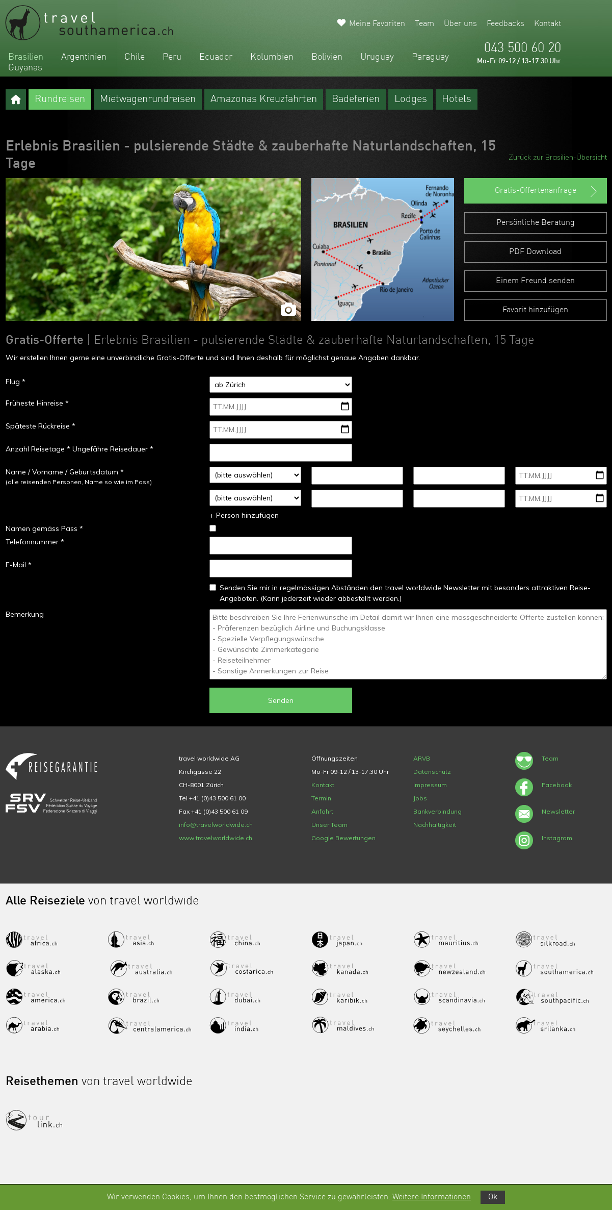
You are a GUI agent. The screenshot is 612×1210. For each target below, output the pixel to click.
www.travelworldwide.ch (215, 838)
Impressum (430, 785)
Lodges (410, 99)
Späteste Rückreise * (40, 426)
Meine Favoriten (377, 24)
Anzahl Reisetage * (38, 448)
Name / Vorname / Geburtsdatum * (65, 471)
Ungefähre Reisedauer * (112, 448)
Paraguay (430, 57)
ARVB (421, 758)
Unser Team (329, 824)
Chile (134, 57)
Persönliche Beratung (535, 223)
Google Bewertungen (343, 838)
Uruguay (377, 57)
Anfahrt (322, 811)
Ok (492, 1197)
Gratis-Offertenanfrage (547, 191)
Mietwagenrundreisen (148, 99)
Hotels (456, 99)
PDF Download (535, 252)
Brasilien (25, 57)
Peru (172, 57)
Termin (321, 798)
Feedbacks (505, 24)
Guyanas (25, 67)
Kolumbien (272, 57)
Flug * (15, 381)
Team (424, 24)
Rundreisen (60, 99)
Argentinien (84, 57)
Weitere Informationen (431, 1197)
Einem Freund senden (535, 281)
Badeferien (356, 99)
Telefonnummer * (35, 541)
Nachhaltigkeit (434, 824)
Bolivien (326, 57)
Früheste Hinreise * (37, 403)
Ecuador (215, 57)
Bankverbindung (437, 811)
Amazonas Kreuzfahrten (263, 99)
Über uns (460, 24)
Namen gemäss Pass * (44, 528)
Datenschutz (432, 771)
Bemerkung (25, 614)
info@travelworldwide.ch (216, 824)
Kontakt (547, 24)
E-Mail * (19, 564)
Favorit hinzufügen (535, 310)
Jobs (420, 798)
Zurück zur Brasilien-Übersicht (558, 157)
